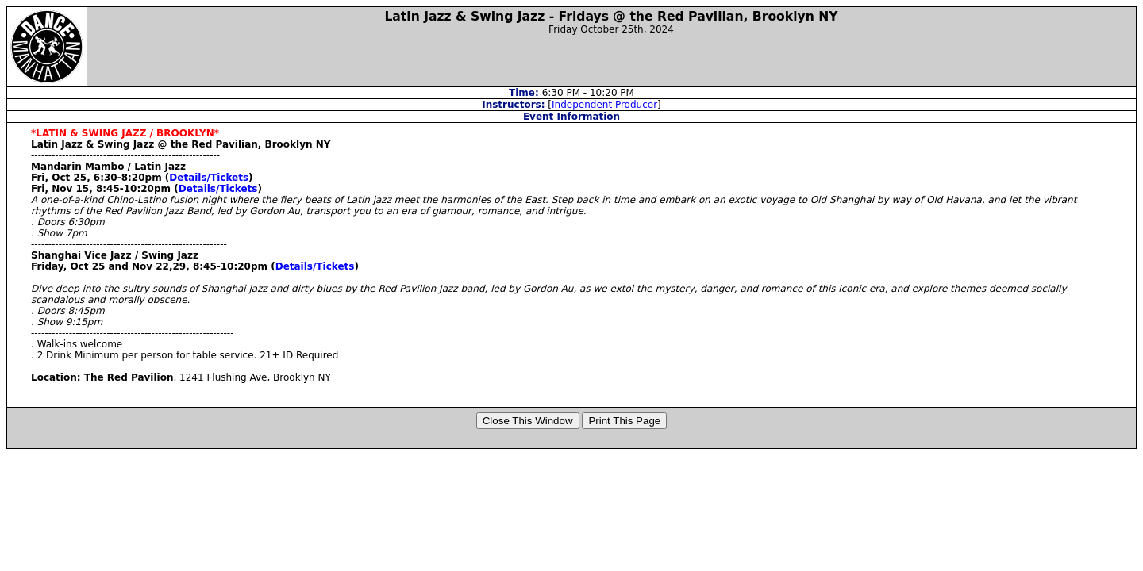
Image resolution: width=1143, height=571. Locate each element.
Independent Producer (604, 104)
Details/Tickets (208, 177)
